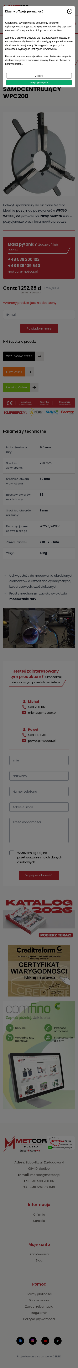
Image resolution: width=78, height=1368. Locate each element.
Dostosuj (39, 76)
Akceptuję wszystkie (39, 82)
